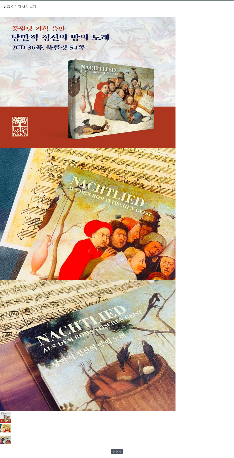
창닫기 (117, 451)
